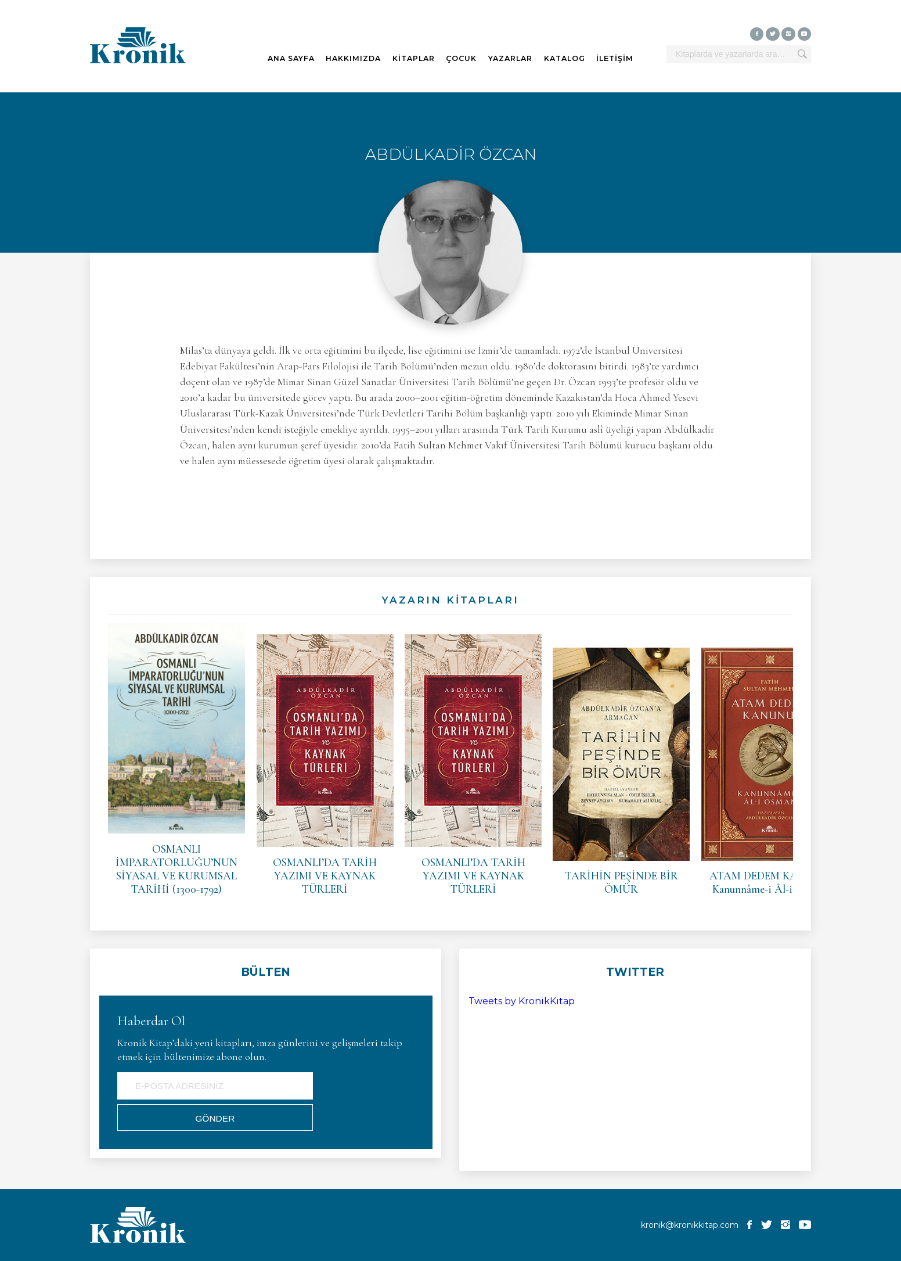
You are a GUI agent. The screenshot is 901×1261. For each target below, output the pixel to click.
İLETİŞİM (614, 58)
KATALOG (564, 58)
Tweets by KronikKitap (521, 1001)
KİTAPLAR (413, 58)
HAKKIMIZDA (353, 58)
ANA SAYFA (291, 58)
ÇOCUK (461, 58)
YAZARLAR (510, 58)
